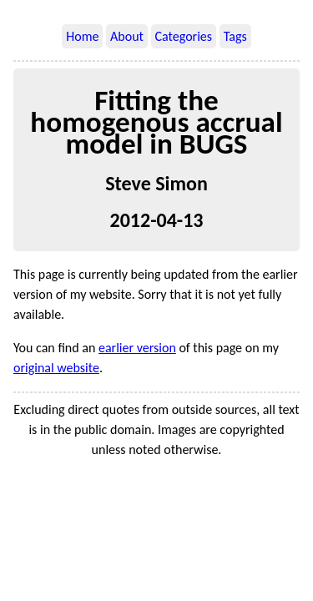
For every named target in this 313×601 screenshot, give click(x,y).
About (127, 36)
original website (56, 368)
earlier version (137, 348)
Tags (235, 36)
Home (82, 36)
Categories (184, 36)
